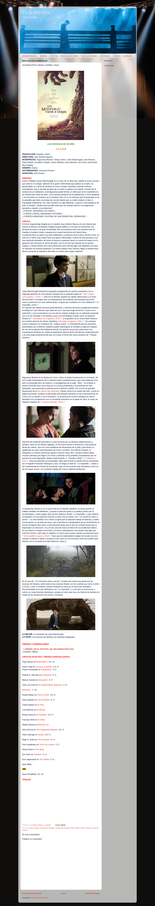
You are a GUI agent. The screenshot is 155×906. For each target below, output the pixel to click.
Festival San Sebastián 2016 (65, 828)
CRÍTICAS (54, 56)
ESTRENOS (128, 56)
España (36, 828)
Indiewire (38, 754)
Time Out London (46, 745)
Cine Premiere (43, 700)
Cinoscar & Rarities (44, 667)
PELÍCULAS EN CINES (69, 56)
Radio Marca (41, 662)
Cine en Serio (43, 695)
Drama (31, 828)
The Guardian (44, 740)
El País (41, 705)
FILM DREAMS (36, 12)
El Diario (41, 720)
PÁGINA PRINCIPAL (29, 56)
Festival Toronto (80, 828)
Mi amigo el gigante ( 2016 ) (71, 321)
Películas (89, 828)
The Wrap (39, 749)
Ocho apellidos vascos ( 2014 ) (36, 536)
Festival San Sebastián (47, 828)
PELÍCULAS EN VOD (89, 56)
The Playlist (44, 759)
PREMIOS (116, 56)
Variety (41, 735)
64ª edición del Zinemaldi (48, 391)
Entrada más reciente (31, 893)
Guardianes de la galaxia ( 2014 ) (47, 318)
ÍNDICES (43, 56)
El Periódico (41, 715)
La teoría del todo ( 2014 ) (53, 402)
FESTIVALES (105, 56)
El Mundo (41, 710)
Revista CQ (44, 725)
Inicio (63, 893)
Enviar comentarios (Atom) (40, 898)
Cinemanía (46, 675)
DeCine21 (26, 690)
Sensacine (43, 680)
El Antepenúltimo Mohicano (50, 685)
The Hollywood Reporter (47, 730)
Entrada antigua (92, 893)
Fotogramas (46, 670)
